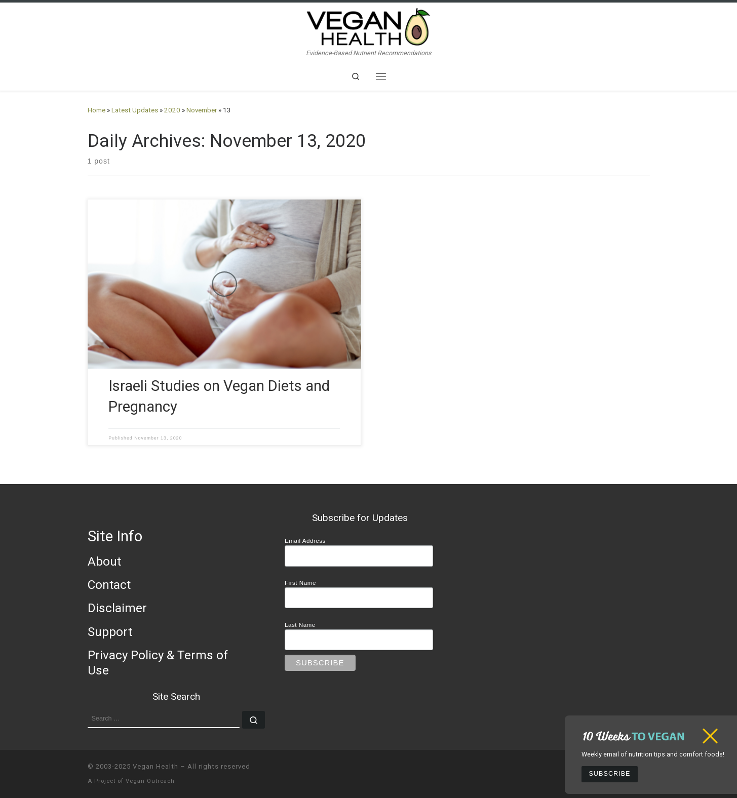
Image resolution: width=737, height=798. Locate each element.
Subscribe (609, 773)
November (201, 110)
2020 (172, 110)
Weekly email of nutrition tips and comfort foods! (652, 754)
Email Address (305, 540)
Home (96, 110)
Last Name (300, 624)
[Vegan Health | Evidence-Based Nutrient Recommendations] (368, 25)
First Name (300, 582)
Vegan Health (155, 766)
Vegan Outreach (150, 781)
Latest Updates (134, 110)
